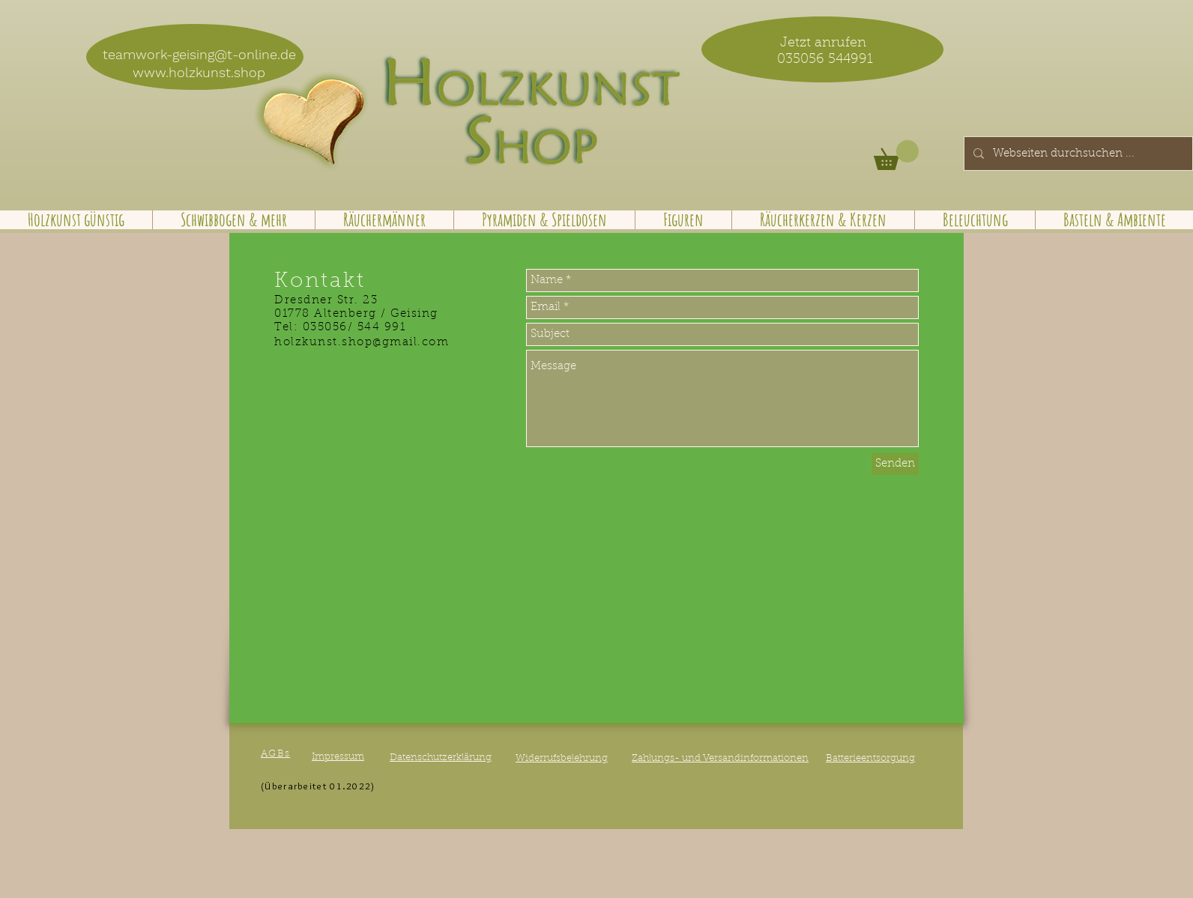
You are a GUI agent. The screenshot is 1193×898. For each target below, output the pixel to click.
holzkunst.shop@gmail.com (361, 342)
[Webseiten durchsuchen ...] (1077, 153)
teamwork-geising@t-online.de (199, 54)
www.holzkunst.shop (199, 72)
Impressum (338, 757)
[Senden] (895, 464)
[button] (896, 155)
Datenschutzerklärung (441, 757)
